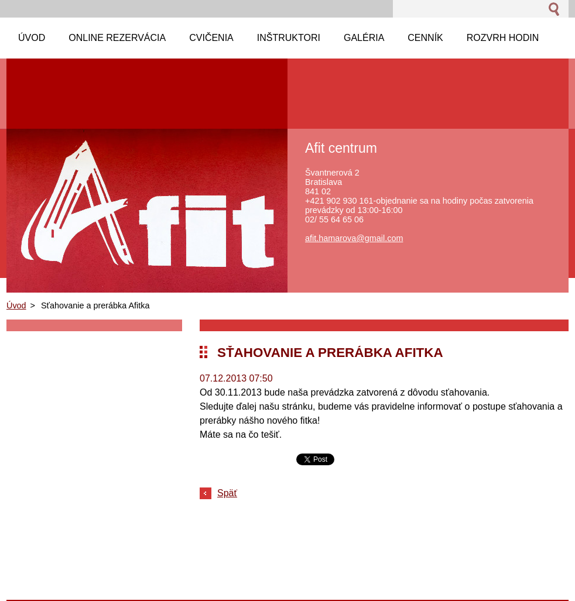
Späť (227, 493)
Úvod (16, 305)
